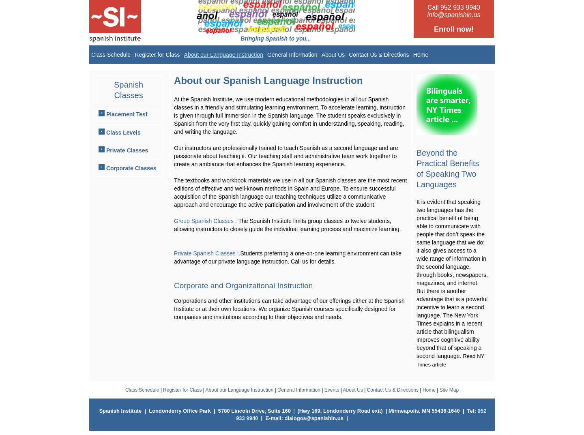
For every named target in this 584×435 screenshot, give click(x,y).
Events (331, 390)
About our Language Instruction (223, 54)
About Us (333, 54)
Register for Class (157, 54)
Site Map (449, 390)
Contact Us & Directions (379, 54)
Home (420, 54)
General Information (292, 54)
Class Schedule (111, 54)
